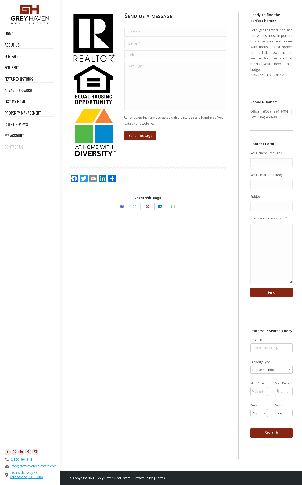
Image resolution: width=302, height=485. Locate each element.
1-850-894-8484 (22, 459)
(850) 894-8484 (275, 111)
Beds (254, 405)
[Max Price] (284, 391)
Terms (160, 478)
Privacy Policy (143, 478)
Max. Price (282, 383)
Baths (279, 405)
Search (271, 432)
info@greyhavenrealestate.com (34, 466)
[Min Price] (259, 391)
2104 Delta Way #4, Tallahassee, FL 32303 (26, 475)
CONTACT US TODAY (267, 75)
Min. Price (257, 383)
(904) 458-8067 (269, 117)
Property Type (260, 362)
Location (256, 340)
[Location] (271, 347)
